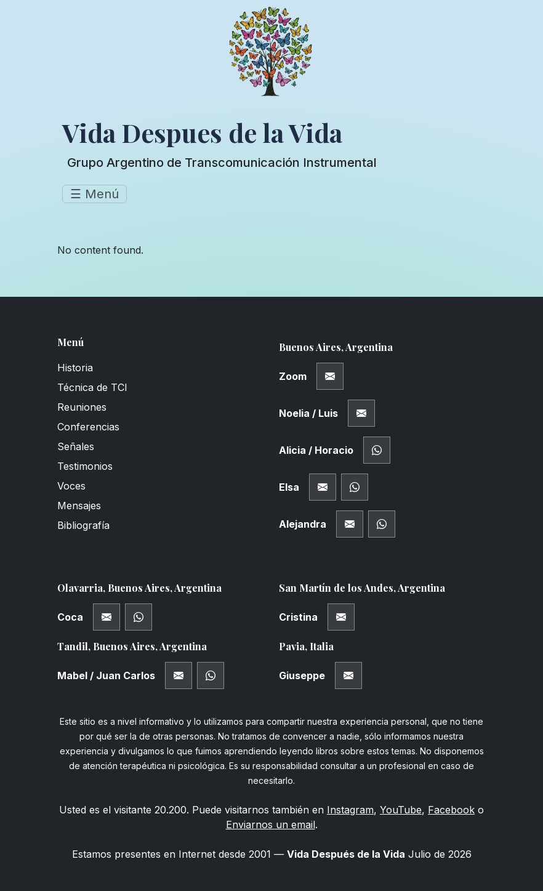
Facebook (451, 810)
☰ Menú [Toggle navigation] (94, 194)
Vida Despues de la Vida (202, 132)
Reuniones (82, 407)
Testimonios (85, 466)
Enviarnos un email (270, 824)
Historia (75, 367)
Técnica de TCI (92, 387)
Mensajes (79, 505)
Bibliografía (83, 525)
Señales (75, 446)
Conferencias (88, 427)
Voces (71, 486)
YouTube (401, 810)
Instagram (350, 810)
